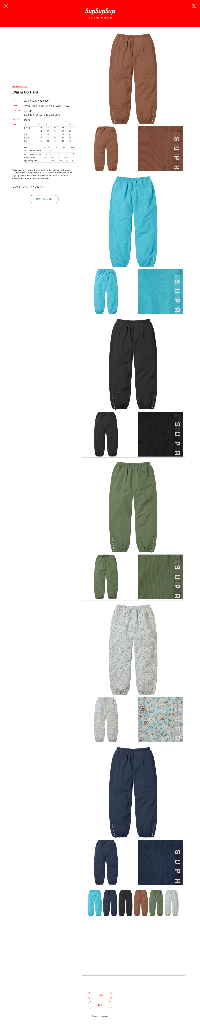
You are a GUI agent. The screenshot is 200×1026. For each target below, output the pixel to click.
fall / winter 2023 (20, 87)
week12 (28, 111)
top (100, 1005)
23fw (100, 995)
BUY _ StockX (44, 199)
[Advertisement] (43, 58)
